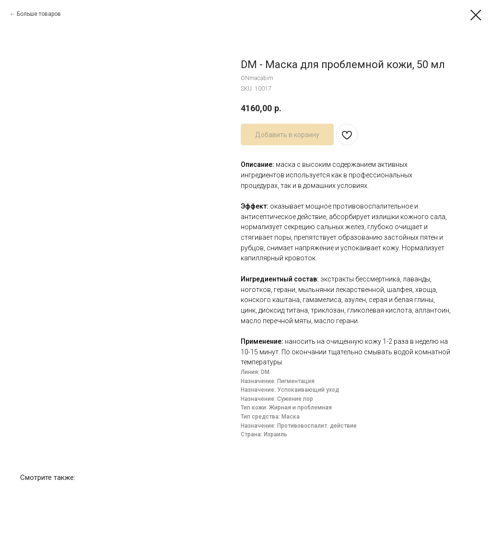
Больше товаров (39, 14)
